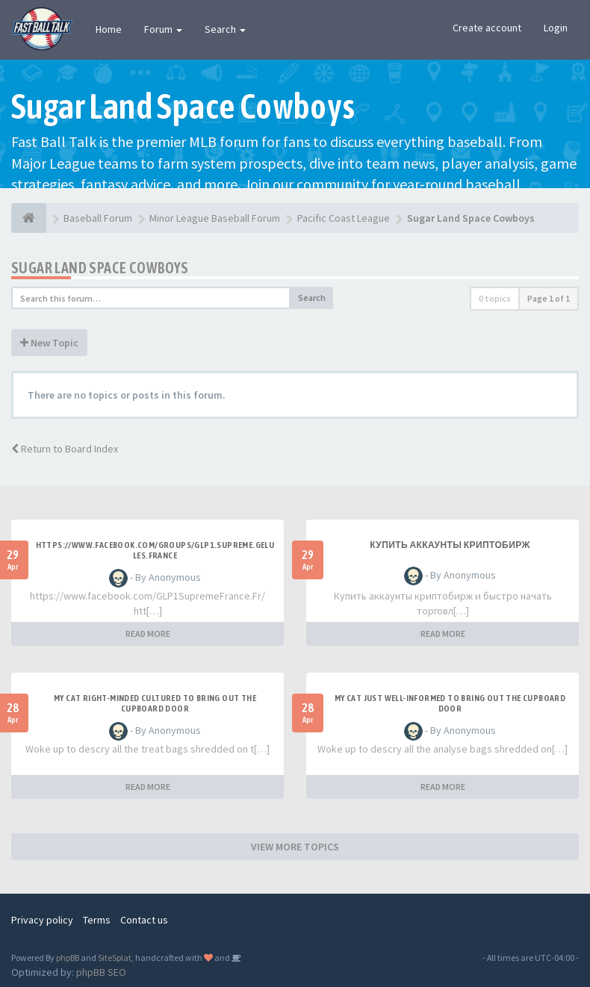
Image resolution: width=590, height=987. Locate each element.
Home (109, 29)
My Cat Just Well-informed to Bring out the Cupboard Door (450, 703)
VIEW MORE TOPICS (295, 846)
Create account (487, 27)
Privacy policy (42, 920)
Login (556, 27)
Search (225, 29)
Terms (97, 920)
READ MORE (147, 633)
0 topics (495, 298)
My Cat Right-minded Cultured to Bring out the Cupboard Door (155, 703)
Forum (163, 29)
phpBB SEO (101, 972)
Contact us (144, 920)
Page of (548, 298)
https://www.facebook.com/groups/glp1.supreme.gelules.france (155, 550)
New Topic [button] (49, 342)
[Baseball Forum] (28, 218)
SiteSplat (114, 957)
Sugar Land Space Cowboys (100, 267)
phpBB (67, 957)
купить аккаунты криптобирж (450, 545)
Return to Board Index (64, 448)
